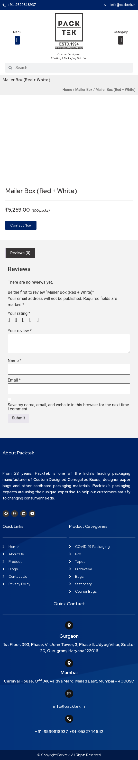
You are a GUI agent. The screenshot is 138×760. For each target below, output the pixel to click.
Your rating (19, 314)
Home (67, 90)
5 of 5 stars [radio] (39, 320)
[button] (17, 40)
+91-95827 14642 (86, 731)
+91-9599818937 (51, 731)
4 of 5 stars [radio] (32, 320)
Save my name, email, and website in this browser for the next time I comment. (68, 407)
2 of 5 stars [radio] (18, 320)
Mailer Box (84, 90)
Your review (20, 331)
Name (15, 361)
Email (14, 380)
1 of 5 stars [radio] (11, 320)
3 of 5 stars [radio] (25, 320)
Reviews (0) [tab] (20, 253)
